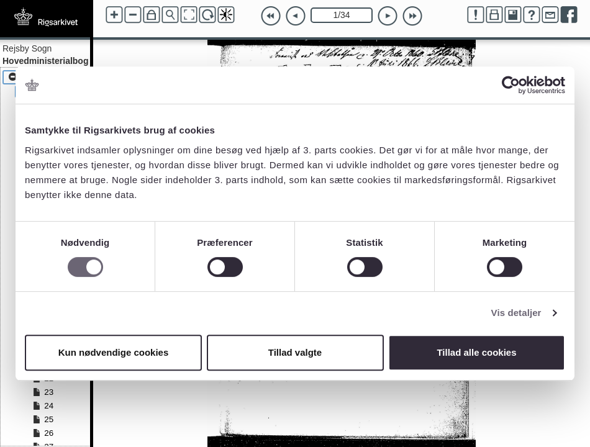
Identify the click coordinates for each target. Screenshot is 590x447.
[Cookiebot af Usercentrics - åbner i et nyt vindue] (510, 85)
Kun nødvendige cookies (113, 352)
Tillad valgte (295, 352)
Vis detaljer (516, 312)
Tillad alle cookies (476, 352)
